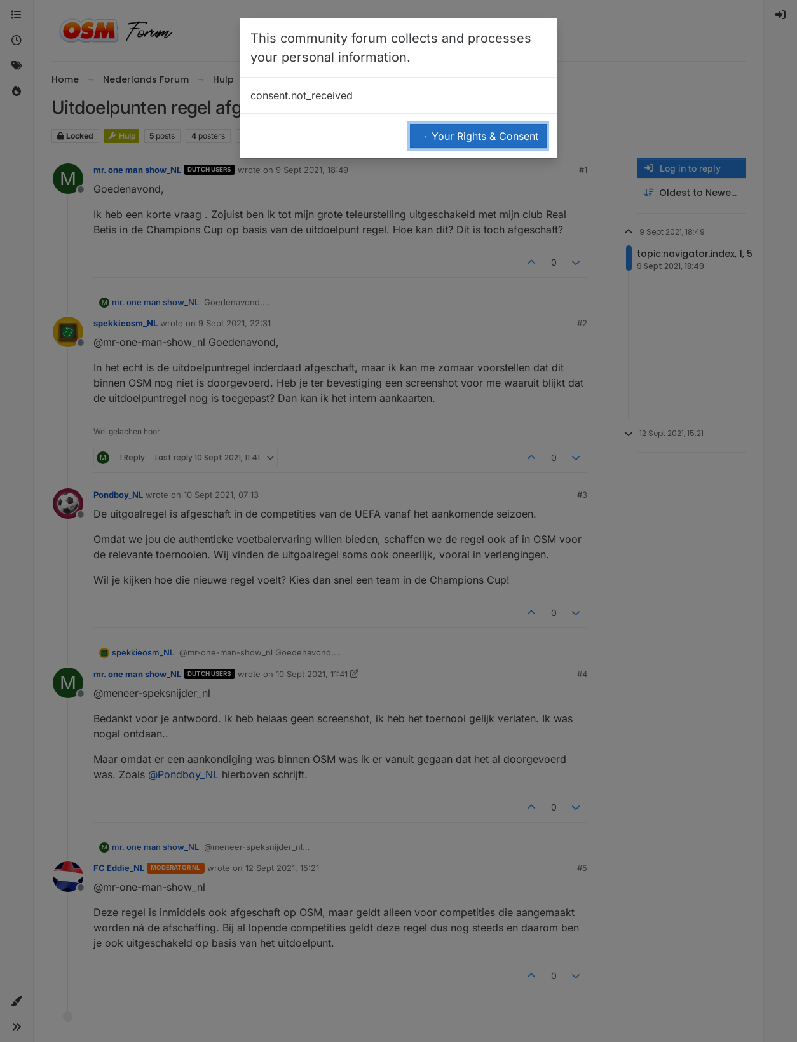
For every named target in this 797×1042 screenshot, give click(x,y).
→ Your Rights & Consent (478, 136)
